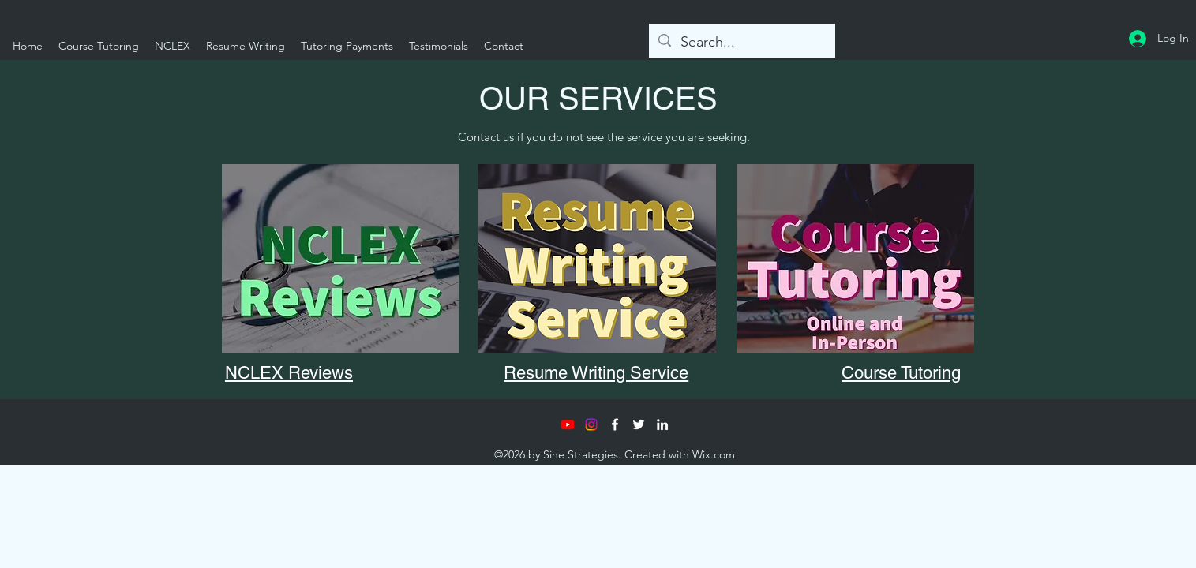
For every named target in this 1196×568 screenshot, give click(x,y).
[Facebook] (615, 424)
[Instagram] (591, 424)
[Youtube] (568, 424)
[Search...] (741, 43)
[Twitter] (639, 424)
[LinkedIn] (662, 424)
